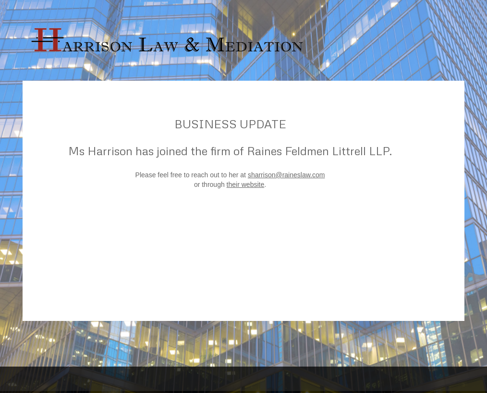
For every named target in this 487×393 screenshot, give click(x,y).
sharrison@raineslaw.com (286, 175)
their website (246, 184)
